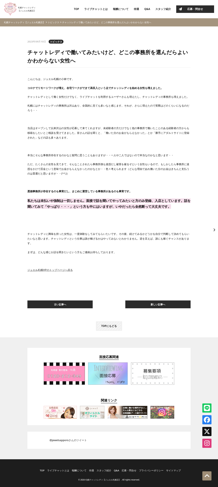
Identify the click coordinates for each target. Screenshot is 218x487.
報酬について (121, 9)
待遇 (136, 9)
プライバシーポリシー (151, 470)
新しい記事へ (158, 304)
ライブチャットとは (96, 9)
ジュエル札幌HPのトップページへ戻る (50, 270)
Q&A (147, 9)
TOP (76, 9)
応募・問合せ (195, 9)
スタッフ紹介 (163, 9)
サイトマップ (173, 470)
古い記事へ (60, 304)
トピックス (56, 41)
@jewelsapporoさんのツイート (68, 440)
